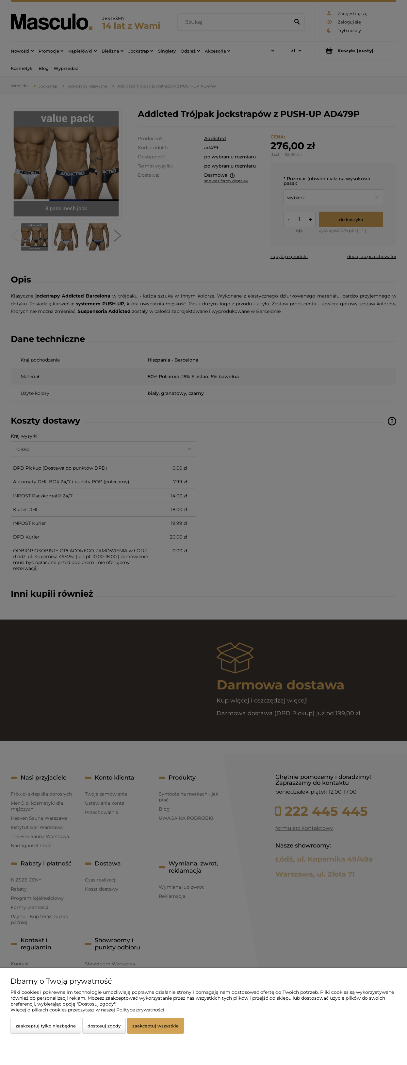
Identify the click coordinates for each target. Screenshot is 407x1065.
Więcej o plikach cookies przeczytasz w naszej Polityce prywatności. (87, 1010)
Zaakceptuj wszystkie (155, 1025)
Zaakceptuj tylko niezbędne (46, 1025)
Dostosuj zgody (104, 1025)
